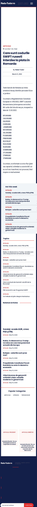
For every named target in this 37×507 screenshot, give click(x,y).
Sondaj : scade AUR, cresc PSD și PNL (19, 177)
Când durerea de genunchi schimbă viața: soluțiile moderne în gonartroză (19, 213)
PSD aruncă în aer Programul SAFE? (15, 275)
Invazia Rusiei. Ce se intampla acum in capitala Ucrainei (9, 427)
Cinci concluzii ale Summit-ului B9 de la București (17, 268)
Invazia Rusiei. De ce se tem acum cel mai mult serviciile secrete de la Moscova (27, 432)
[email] (12, 490)
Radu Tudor (19, 54)
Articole (7, 31)
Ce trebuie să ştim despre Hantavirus (16, 281)
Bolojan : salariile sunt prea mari (18, 194)
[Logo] (15, 3)
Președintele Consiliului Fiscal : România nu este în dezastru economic (17, 203)
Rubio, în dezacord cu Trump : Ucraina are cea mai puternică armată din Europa (17, 186)
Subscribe (28, 490)
